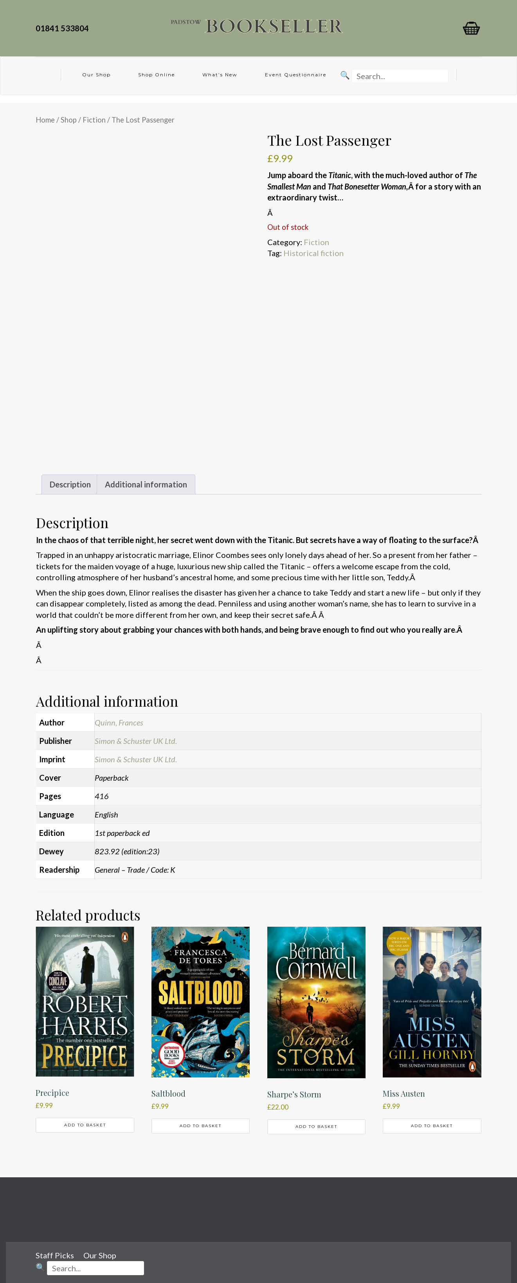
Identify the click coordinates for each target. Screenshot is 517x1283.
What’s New (220, 75)
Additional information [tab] (146, 484)
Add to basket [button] (85, 1125)
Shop (69, 119)
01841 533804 (64, 28)
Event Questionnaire (295, 75)
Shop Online (156, 75)
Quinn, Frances (119, 722)
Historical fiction (313, 253)
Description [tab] (70, 484)
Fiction (94, 119)
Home (45, 119)
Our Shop (96, 75)
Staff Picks (55, 1255)
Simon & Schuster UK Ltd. (136, 740)
